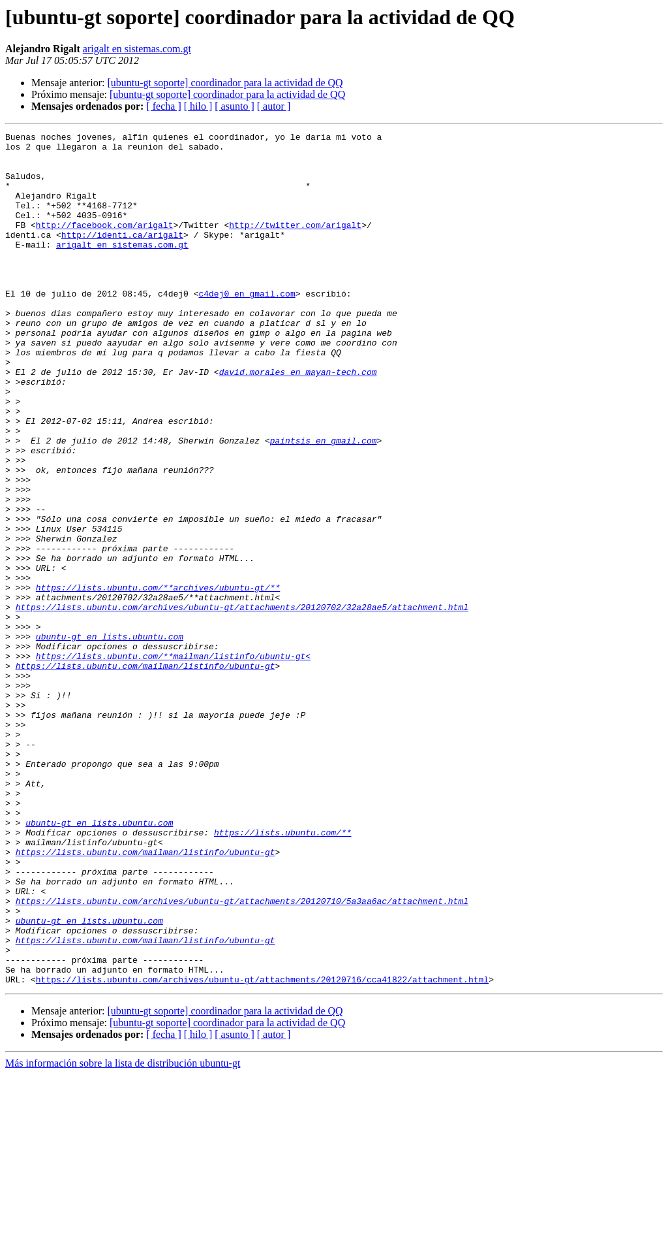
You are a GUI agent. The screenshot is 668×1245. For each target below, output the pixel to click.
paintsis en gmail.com (323, 503)
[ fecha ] (163, 106)
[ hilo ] (198, 106)
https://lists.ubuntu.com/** (283, 973)
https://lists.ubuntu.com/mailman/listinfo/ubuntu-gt (145, 773)
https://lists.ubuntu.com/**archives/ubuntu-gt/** (158, 679)
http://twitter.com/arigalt (295, 244)
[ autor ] (274, 106)
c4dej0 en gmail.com (246, 326)
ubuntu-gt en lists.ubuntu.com (109, 738)
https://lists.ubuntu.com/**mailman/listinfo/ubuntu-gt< (173, 762)
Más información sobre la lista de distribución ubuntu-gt (122, 1233)
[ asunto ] (234, 106)
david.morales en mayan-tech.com (298, 421)
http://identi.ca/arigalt (122, 256)
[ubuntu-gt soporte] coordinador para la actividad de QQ (224, 82)
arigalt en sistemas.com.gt (137, 48)
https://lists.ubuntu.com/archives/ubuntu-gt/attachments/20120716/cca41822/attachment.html (262, 1150)
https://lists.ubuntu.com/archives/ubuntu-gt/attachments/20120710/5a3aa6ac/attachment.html (242, 1055)
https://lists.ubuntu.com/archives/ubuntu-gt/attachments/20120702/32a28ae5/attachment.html (242, 703)
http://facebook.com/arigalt (105, 244)
